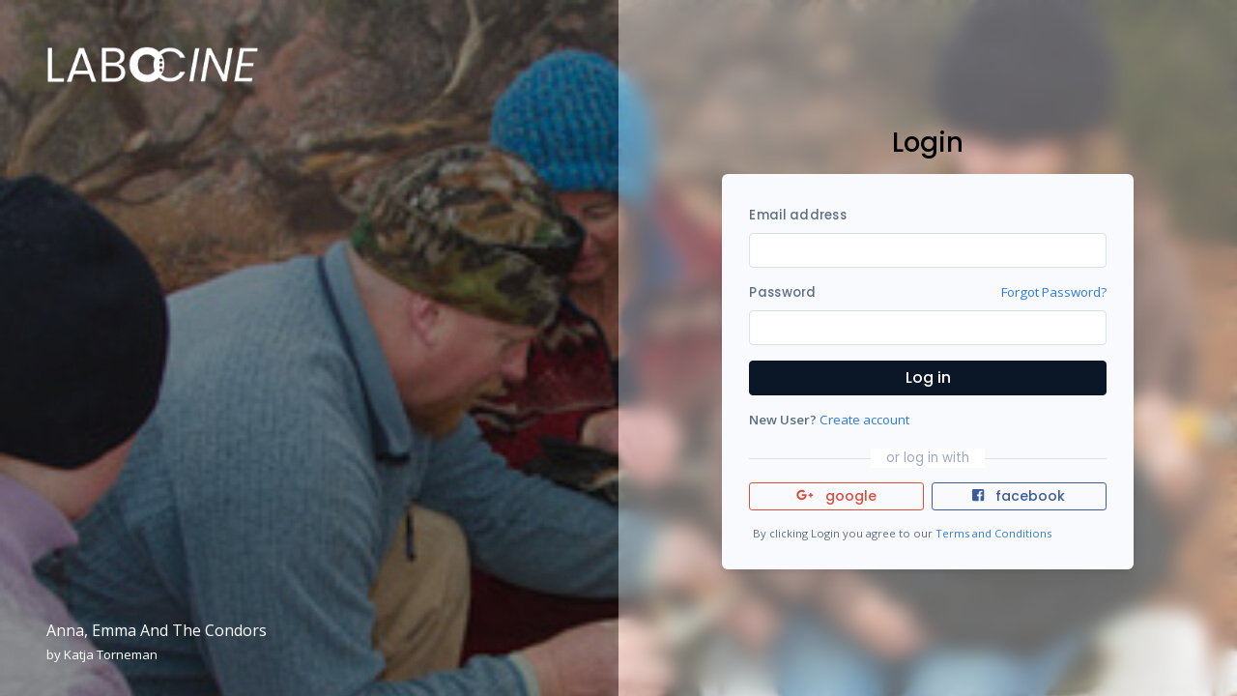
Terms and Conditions (993, 533)
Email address (797, 215)
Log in (928, 377)
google (836, 496)
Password (782, 292)
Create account (864, 419)
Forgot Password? (1054, 292)
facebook (1018, 496)
